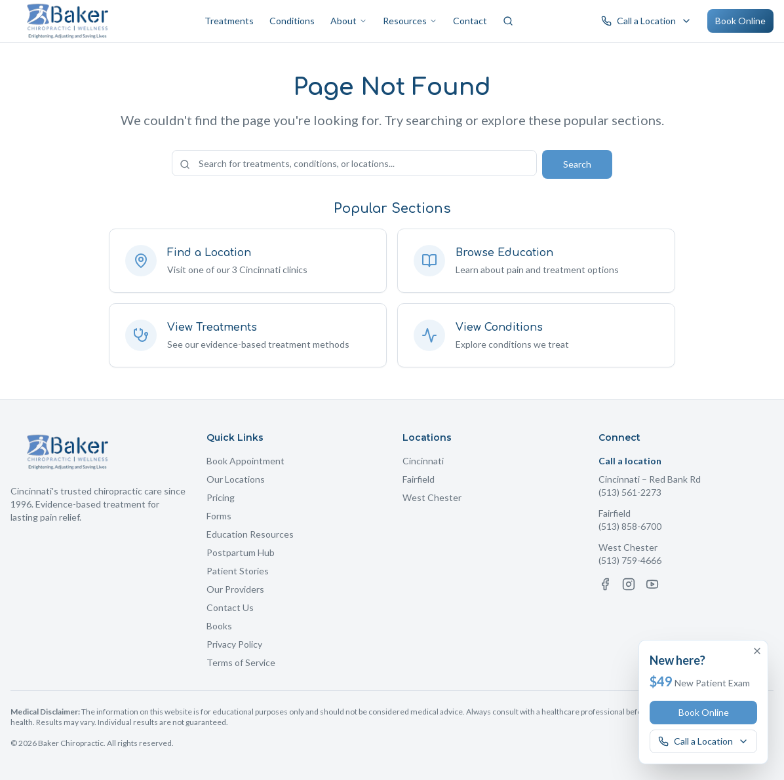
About (348, 20)
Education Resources (250, 534)
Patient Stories (237, 570)
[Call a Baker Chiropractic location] (646, 21)
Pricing (220, 497)
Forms (218, 515)
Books (219, 625)
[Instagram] (628, 584)
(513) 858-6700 (629, 526)
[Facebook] (605, 584)
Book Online (740, 20)
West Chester (431, 497)
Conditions (292, 20)
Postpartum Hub (240, 552)
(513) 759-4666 (629, 560)
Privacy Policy (234, 644)
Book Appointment (245, 460)
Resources (410, 20)
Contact (470, 20)
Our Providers (235, 589)
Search (577, 164)
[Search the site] (354, 163)
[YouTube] (652, 584)
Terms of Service (240, 662)
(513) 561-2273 (629, 492)
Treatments (229, 20)
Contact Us (230, 607)
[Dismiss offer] (757, 651)
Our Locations (235, 479)
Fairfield (418, 479)
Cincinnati (423, 460)
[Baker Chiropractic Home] (67, 21)
